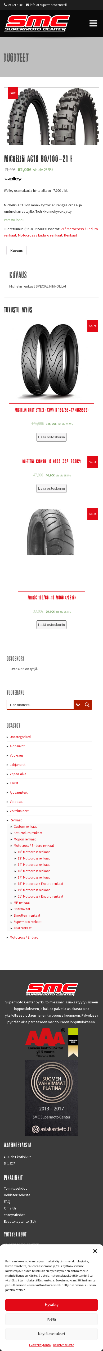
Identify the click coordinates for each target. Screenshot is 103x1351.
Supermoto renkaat (28, 922)
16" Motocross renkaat (34, 871)
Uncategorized (20, 737)
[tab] (16, 250)
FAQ (7, 1201)
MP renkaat (22, 902)
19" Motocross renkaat (34, 890)
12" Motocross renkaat (34, 858)
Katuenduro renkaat (28, 833)
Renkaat (70, 235)
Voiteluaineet (19, 811)
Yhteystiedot (14, 1214)
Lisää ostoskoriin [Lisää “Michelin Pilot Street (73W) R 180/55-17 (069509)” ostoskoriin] (51, 437)
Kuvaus (16, 250)
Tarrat (14, 783)
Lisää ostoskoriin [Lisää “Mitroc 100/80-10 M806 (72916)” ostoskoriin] (51, 624)
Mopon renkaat (25, 839)
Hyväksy (52, 1304)
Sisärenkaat (22, 909)
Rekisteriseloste (63, 1345)
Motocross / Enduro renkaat (40, 235)
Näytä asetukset (51, 1333)
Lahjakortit (17, 764)
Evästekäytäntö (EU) (20, 1221)
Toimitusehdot (15, 1188)
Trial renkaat (23, 928)
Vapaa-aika (18, 774)
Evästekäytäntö (40, 1345)
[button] (95, 1251)
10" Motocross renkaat (34, 852)
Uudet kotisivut (19, 1156)
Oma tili (10, 1208)
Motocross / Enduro (24, 937)
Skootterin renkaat (27, 915)
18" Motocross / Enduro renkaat (40, 883)
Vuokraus (16, 755)
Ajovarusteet (19, 792)
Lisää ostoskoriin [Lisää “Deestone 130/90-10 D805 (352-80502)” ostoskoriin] (51, 488)
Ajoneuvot (17, 746)
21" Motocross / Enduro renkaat (40, 896)
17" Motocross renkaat (34, 877)
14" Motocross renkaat (34, 864)
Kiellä (51, 1319)
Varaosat (16, 801)
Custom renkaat (25, 826)
